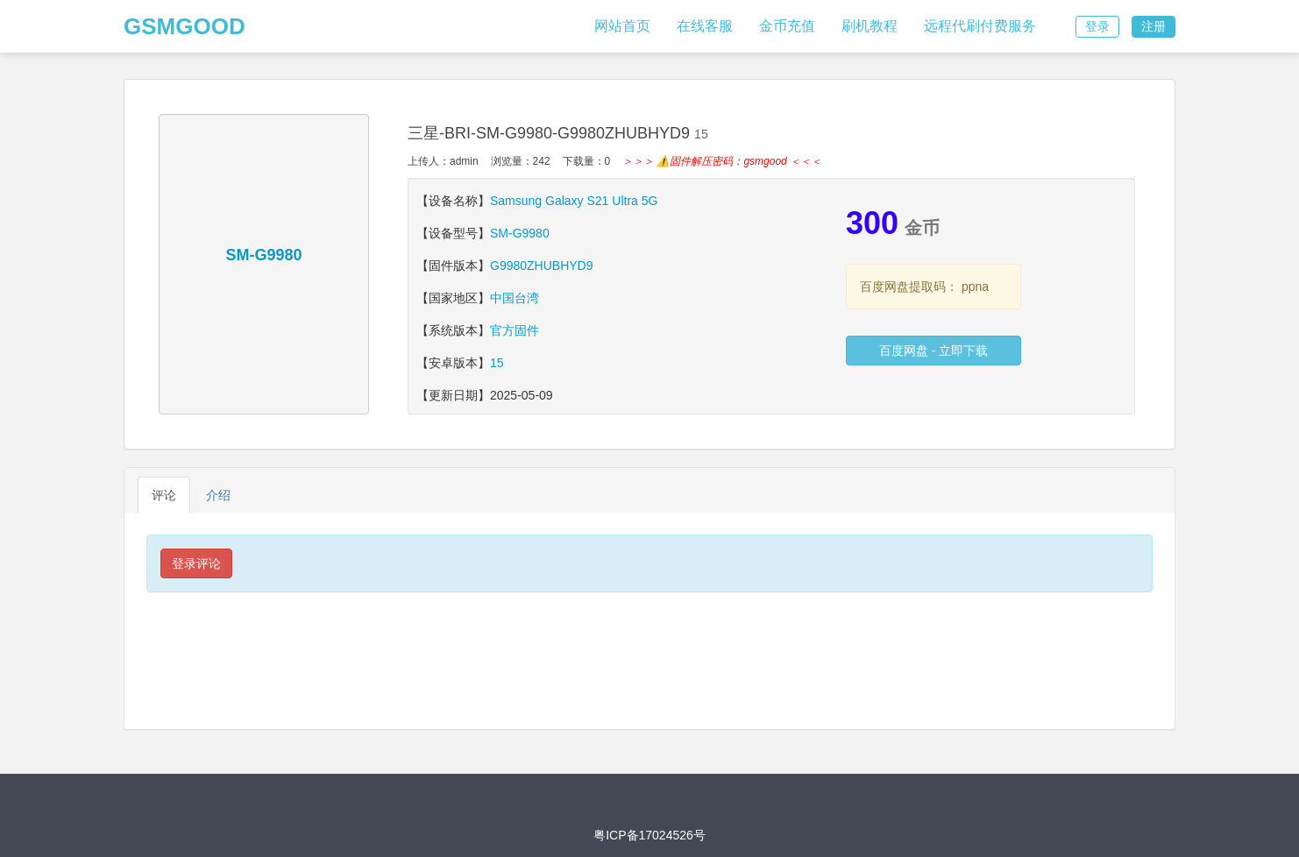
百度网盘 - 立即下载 (933, 351)
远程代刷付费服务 (980, 25)
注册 (1153, 26)
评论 (164, 495)
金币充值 (787, 25)
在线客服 (705, 25)
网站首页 (622, 25)
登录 (1097, 26)
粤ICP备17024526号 (649, 835)
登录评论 (196, 563)
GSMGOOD (184, 26)
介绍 (218, 495)
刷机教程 (869, 25)
